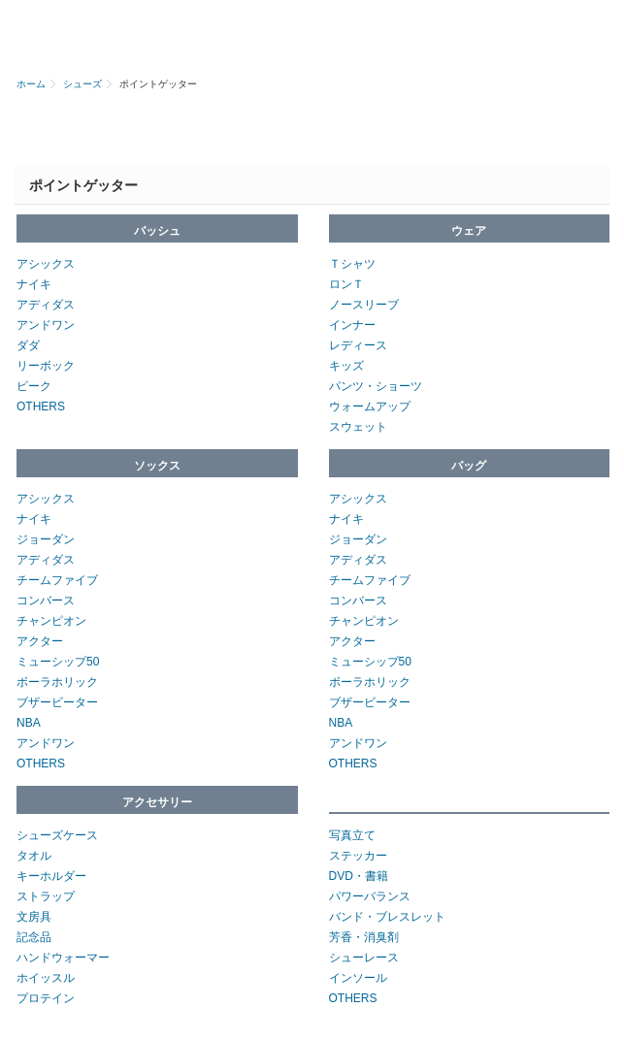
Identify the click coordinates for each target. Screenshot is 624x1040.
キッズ (346, 366)
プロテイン (45, 998)
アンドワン (45, 325)
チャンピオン (51, 621)
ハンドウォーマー (63, 957)
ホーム (31, 84)
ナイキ (33, 284)
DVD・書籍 (358, 876)
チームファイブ (57, 580)
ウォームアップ (370, 406)
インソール (358, 978)
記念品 (33, 937)
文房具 (33, 917)
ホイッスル (45, 978)
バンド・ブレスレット (387, 917)
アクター (39, 641)
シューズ (82, 84)
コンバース (45, 600)
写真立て (352, 835)
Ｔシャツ (352, 264)
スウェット (358, 427)
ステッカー (358, 855)
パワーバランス (370, 896)
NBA (28, 723)
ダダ (28, 345)
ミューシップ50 (57, 661)
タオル (33, 855)
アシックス (45, 264)
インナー (352, 325)
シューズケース (57, 835)
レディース (358, 345)
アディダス (45, 304)
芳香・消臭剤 (364, 937)
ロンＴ (346, 284)
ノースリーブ (364, 304)
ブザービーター (57, 702)
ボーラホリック (57, 682)
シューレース (364, 957)
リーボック (45, 366)
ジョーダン (45, 539)
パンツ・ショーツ (375, 386)
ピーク (33, 386)
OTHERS (40, 406)
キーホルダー (51, 876)
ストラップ (45, 896)
